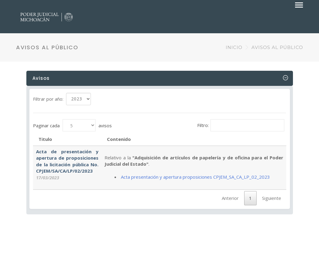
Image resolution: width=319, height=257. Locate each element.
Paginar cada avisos (72, 125)
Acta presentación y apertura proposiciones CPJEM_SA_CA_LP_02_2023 (195, 177)
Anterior (230, 198)
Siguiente (271, 198)
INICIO (234, 47)
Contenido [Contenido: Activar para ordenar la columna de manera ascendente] (119, 139)
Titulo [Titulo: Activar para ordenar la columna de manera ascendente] (45, 139)
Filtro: (240, 125)
